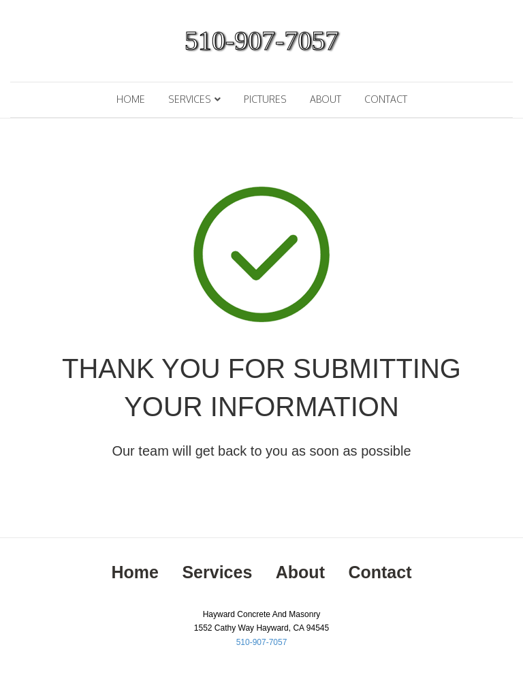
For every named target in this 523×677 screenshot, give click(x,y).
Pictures (265, 99)
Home (130, 99)
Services (189, 99)
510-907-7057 (261, 642)
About (325, 99)
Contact (385, 99)
